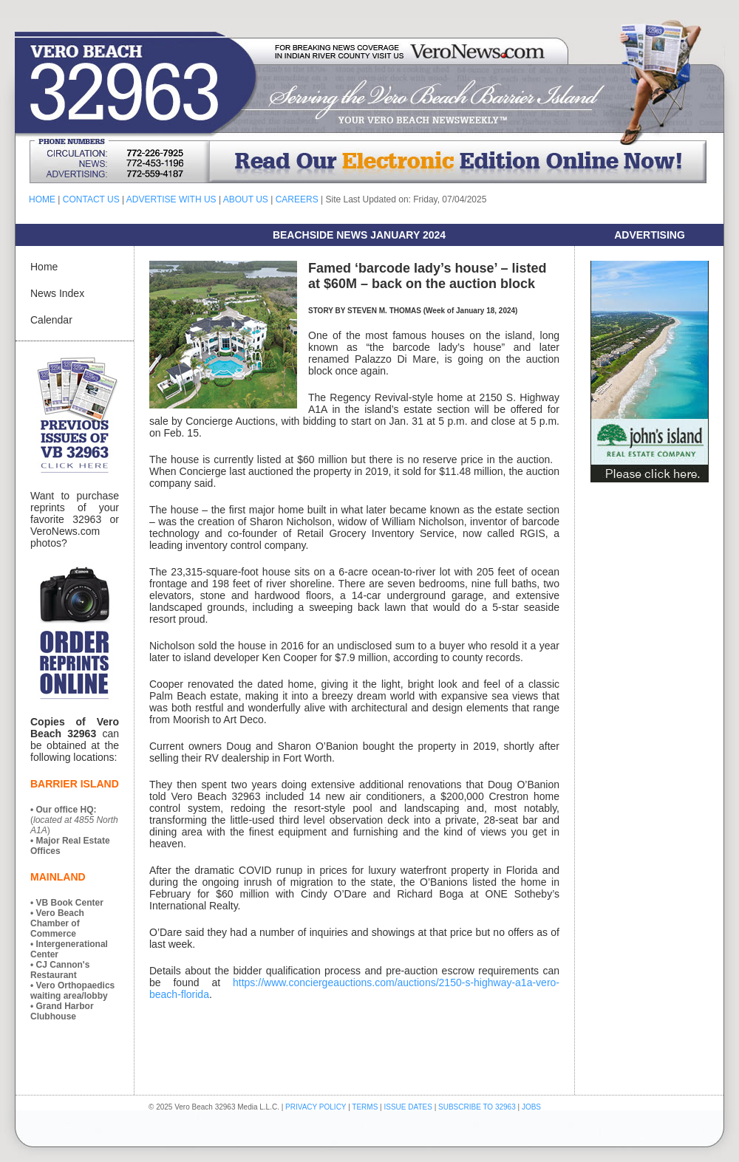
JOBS (531, 1107)
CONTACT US (91, 199)
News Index (57, 293)
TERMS (365, 1107)
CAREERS (297, 199)
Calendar (51, 320)
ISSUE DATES (408, 1107)
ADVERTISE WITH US (171, 199)
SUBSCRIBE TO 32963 (477, 1107)
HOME (42, 199)
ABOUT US (245, 199)
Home (44, 267)
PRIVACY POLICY (315, 1107)
